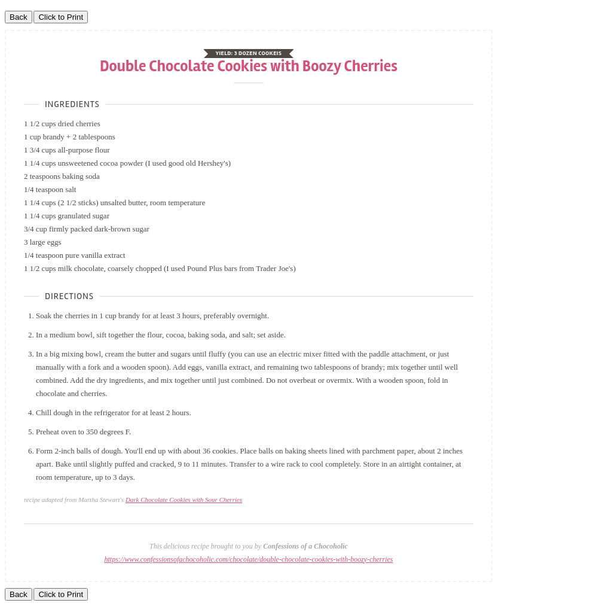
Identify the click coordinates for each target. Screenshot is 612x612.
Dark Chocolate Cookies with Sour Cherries (184, 499)
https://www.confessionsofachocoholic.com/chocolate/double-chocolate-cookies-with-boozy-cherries (249, 559)
